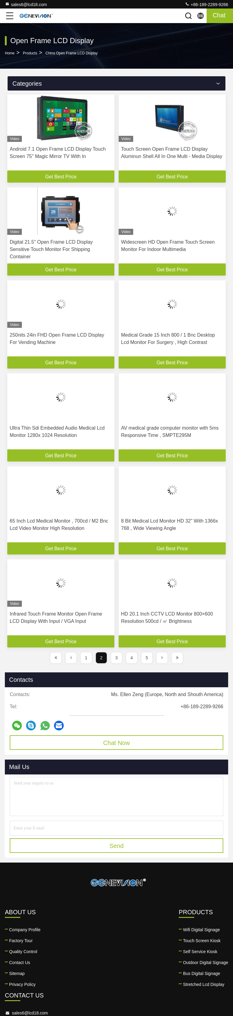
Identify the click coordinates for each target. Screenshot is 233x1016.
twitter (161, 985)
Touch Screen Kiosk (81, 940)
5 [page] (147, 657)
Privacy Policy (22, 984)
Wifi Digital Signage (80, 929)
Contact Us (19, 962)
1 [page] (86, 657)
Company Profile (25, 929)
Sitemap (17, 973)
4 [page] (131, 657)
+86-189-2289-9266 (206, 4)
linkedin (134, 985)
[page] (55, 657)
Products (30, 53)
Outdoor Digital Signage (85, 962)
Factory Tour (21, 940)
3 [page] (116, 657)
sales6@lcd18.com (26, 4)
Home (10, 53)
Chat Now (116, 743)
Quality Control (23, 951)
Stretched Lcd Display (83, 984)
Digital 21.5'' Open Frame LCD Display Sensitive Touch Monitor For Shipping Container (51, 249)
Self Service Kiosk (79, 951)
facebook (147, 985)
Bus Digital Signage (81, 973)
